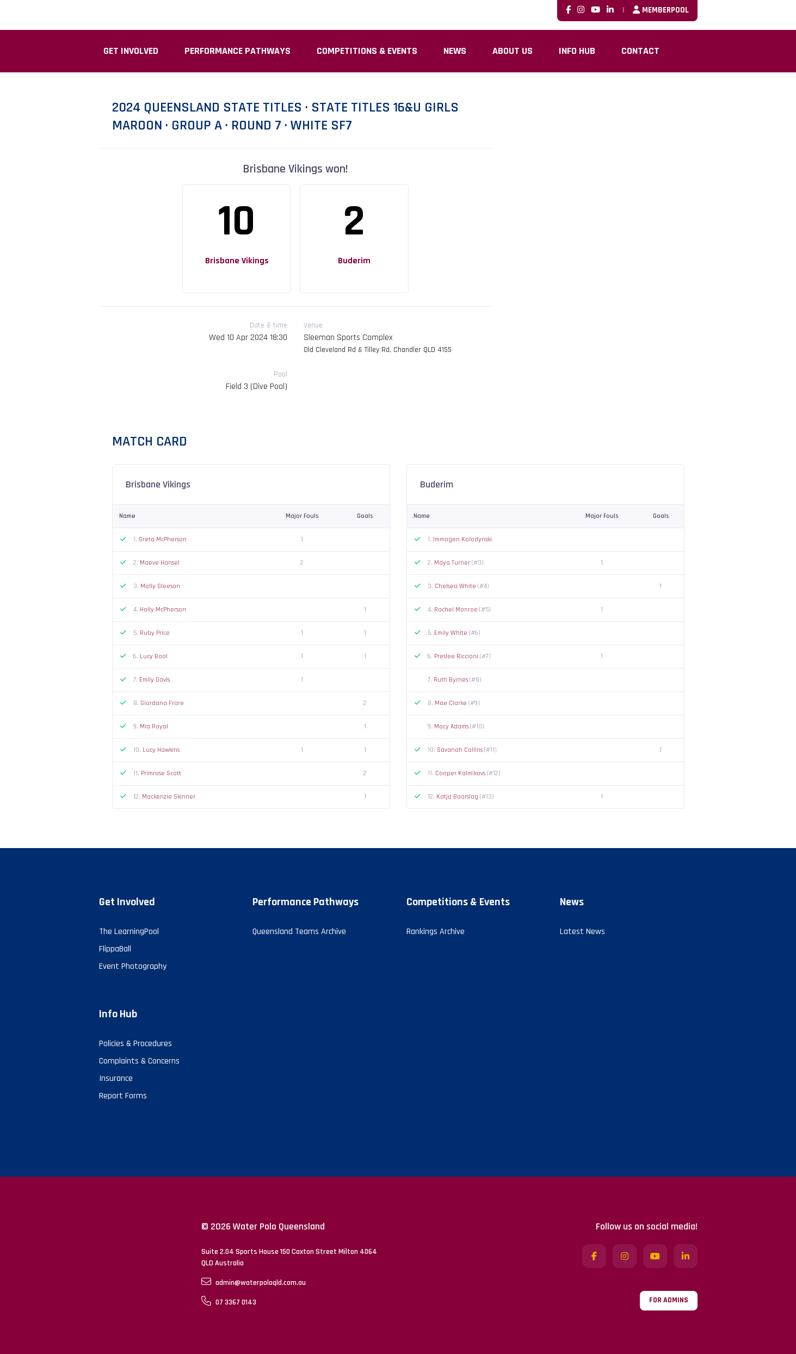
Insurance (116, 1078)
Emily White (451, 633)
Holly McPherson (163, 609)
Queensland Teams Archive (299, 931)
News (454, 51)
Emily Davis (154, 680)
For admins (668, 1300)
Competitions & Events (367, 51)
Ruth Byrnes (452, 680)
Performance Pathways (237, 51)
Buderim (354, 261)
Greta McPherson (163, 539)
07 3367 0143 (228, 1301)
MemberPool (661, 10)
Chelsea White (456, 586)
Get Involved (130, 51)
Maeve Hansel (160, 563)
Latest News (582, 931)
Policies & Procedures (135, 1043)
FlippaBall (115, 949)
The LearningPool (129, 931)
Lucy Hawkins (161, 750)
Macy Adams (452, 726)
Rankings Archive (435, 931)
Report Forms (123, 1096)
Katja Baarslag (458, 797)
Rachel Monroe (456, 609)
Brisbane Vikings (237, 261)
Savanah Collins (460, 750)
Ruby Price (155, 633)
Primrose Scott (161, 773)
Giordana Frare (162, 703)
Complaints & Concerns (139, 1061)
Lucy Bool (154, 656)
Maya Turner (453, 563)
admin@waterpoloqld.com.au (253, 1282)
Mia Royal (154, 726)
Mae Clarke (451, 703)
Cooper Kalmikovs (461, 773)
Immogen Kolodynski (462, 539)
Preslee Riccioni (457, 656)
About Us (512, 51)
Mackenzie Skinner (168, 797)
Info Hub (577, 51)
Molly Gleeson (160, 586)
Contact (640, 51)
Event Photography (132, 966)
